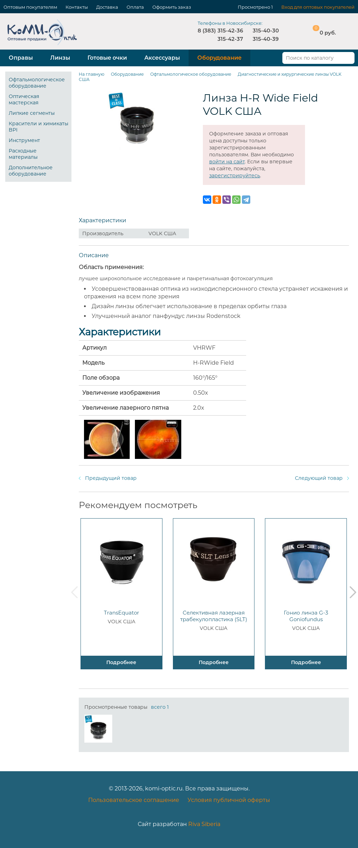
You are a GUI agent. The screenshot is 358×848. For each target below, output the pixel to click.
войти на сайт (227, 161)
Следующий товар (319, 478)
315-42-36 (230, 30)
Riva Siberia (204, 824)
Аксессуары (162, 57)
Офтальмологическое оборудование (37, 82)
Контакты (77, 7)
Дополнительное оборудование (31, 170)
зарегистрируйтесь (234, 175)
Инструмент (24, 140)
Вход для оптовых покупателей (318, 7)
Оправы (21, 57)
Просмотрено (254, 7)
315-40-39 (266, 39)
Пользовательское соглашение (133, 800)
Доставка (107, 7)
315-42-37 (230, 39)
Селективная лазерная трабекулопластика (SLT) (213, 616)
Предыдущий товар (111, 478)
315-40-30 (266, 30)
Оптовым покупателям (30, 7)
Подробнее (121, 662)
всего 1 (160, 707)
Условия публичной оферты (229, 800)
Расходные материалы (23, 154)
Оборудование (219, 57)
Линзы (60, 57)
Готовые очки (107, 57)
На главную (91, 74)
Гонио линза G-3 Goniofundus (306, 616)
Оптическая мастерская (24, 99)
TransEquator (121, 612)
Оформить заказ (171, 7)
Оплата (135, 7)
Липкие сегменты (32, 113)
